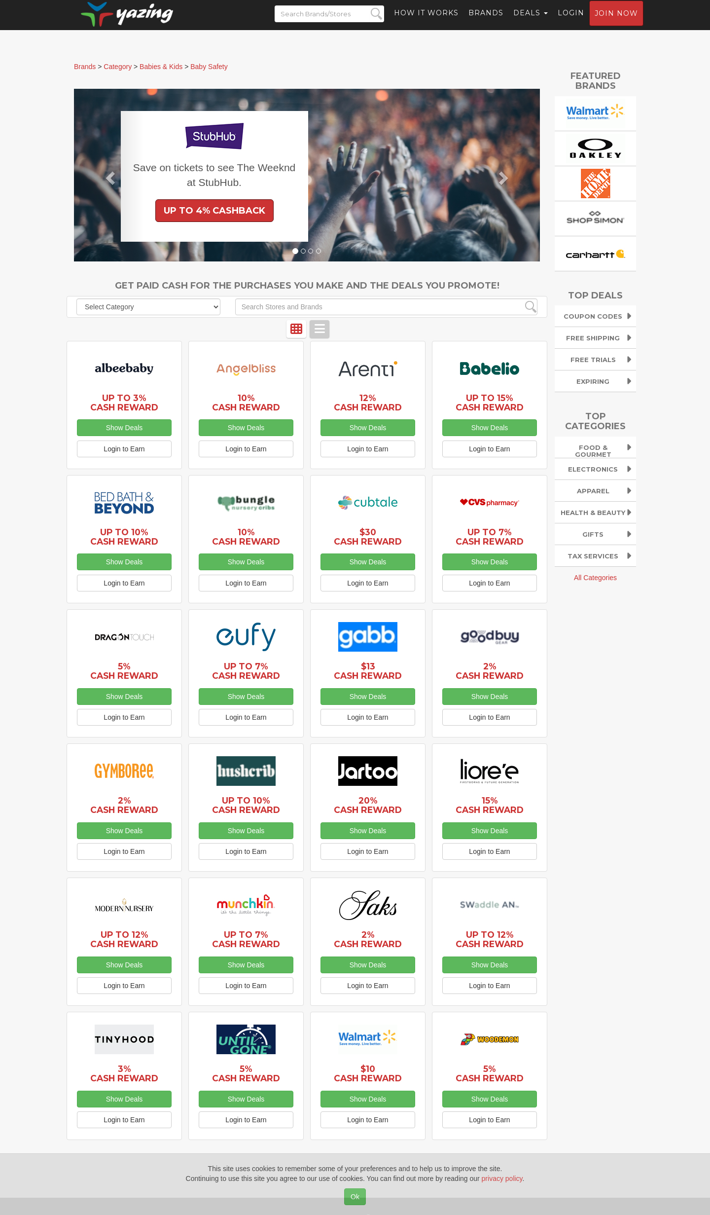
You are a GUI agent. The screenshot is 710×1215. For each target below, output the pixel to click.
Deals (530, 22)
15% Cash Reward (490, 805)
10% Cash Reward (246, 402)
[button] (109, 175)
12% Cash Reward (368, 402)
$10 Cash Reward (368, 1073)
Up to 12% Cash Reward (124, 939)
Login (571, 22)
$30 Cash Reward (368, 537)
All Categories (595, 578)
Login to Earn (124, 449)
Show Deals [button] (124, 428)
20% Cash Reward (368, 805)
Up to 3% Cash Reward (124, 402)
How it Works (426, 22)
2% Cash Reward (490, 671)
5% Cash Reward (124, 671)
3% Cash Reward (124, 1073)
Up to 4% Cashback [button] (214, 210)
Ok (355, 1197)
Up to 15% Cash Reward (490, 402)
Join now (616, 22)
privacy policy (502, 1178)
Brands (485, 22)
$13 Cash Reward (368, 671)
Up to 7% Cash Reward (490, 537)
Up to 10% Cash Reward (124, 537)
